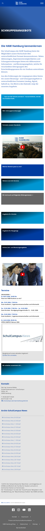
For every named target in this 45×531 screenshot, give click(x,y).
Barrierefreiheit (21, 528)
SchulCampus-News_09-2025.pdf (12, 417)
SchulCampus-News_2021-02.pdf (12, 466)
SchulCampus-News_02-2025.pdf (12, 421)
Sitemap (35, 524)
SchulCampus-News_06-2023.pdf (12, 433)
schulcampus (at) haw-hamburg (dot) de (15, 401)
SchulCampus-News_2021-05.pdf (12, 463)
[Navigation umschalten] (42, 3)
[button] (3, 3)
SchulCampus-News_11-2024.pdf (12, 424)
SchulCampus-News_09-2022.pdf (12, 443)
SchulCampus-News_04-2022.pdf (12, 453)
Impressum (24, 517)
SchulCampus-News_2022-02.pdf (12, 456)
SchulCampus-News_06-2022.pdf (12, 450)
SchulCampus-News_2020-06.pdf (12, 469)
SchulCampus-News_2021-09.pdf (12, 459)
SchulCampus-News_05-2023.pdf (12, 437)
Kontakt (14, 517)
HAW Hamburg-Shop (9, 524)
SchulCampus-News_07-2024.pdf (12, 427)
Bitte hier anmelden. (10, 355)
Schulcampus (6, 502)
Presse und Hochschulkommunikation (20, 520)
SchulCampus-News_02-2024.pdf (12, 430)
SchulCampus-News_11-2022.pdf (12, 440)
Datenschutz (24, 524)
